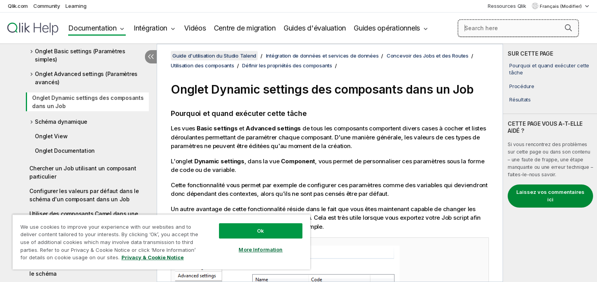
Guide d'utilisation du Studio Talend (214, 55)
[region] (161, 241)
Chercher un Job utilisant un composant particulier (82, 172)
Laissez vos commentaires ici (550, 196)
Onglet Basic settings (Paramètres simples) (80, 55)
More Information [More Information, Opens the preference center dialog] (260, 249)
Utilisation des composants (202, 65)
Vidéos (195, 28)
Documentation (92, 28)
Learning (75, 6)
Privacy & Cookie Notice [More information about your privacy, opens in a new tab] (152, 257)
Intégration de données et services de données (322, 55)
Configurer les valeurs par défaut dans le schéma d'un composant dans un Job (84, 195)
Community (46, 6)
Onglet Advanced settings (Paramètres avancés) (86, 77)
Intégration (150, 28)
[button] (568, 28)
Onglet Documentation (65, 150)
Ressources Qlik (507, 6)
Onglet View (51, 136)
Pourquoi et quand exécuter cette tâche (549, 69)
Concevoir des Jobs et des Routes (428, 55)
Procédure (521, 86)
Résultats (520, 99)
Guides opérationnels (387, 28)
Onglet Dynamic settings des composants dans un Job (88, 101)
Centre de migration (245, 28)
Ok (260, 231)
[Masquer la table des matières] (151, 56)
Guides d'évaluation (315, 28)
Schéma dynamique (61, 121)
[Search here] (518, 28)
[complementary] (550, 163)
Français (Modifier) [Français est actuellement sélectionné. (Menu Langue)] (561, 6)
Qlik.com (18, 6)
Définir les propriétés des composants (287, 65)
